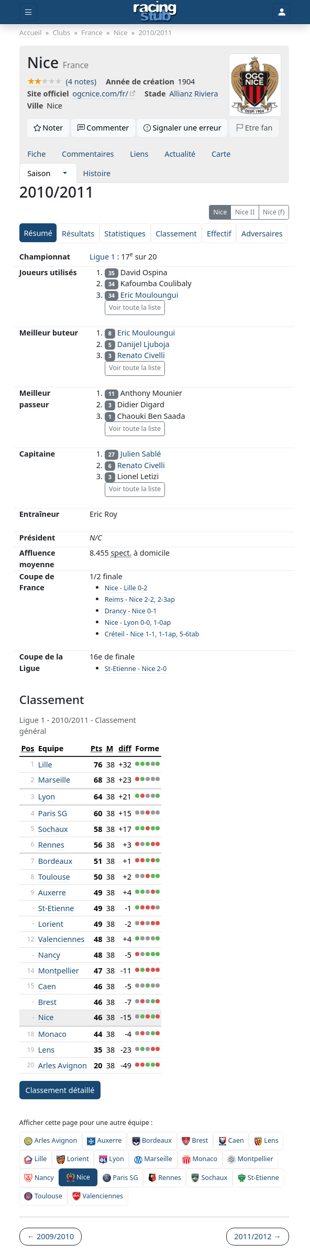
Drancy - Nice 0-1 (131, 611)
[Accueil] (155, 12)
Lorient (50, 924)
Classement (176, 234)
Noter (48, 128)
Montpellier (58, 971)
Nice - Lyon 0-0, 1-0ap (138, 622)
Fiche (36, 154)
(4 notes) (61, 81)
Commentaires (88, 154)
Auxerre (52, 892)
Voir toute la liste (135, 307)
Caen (47, 986)
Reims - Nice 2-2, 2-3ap (140, 599)
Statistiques (125, 234)
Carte (221, 154)
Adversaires (262, 234)
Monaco (52, 1034)
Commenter (103, 128)
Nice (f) (274, 212)
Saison (38, 173)
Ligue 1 (102, 257)
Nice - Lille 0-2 (126, 587)
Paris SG (52, 813)
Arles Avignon (62, 1065)
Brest (47, 1002)
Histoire (97, 173)
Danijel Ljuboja (143, 344)
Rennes (51, 845)
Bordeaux (55, 861)
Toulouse (54, 877)
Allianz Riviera (193, 94)
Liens (139, 154)
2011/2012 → (257, 1236)
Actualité (179, 154)
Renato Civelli (141, 355)
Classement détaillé (60, 1090)
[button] (64, 173)
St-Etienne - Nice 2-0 (136, 668)
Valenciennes (61, 939)
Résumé (38, 233)
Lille (45, 765)
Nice (220, 212)
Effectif (219, 234)
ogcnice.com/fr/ (100, 94)
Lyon (46, 797)
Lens (46, 1050)
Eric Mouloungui (149, 295)
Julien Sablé (140, 454)
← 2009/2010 (50, 1236)
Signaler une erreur (182, 128)
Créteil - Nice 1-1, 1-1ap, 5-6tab (152, 634)
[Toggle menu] (28, 12)
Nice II (245, 212)
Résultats (78, 234)
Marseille (54, 780)
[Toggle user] (282, 12)
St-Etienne (56, 908)
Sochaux (53, 829)
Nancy (49, 955)
